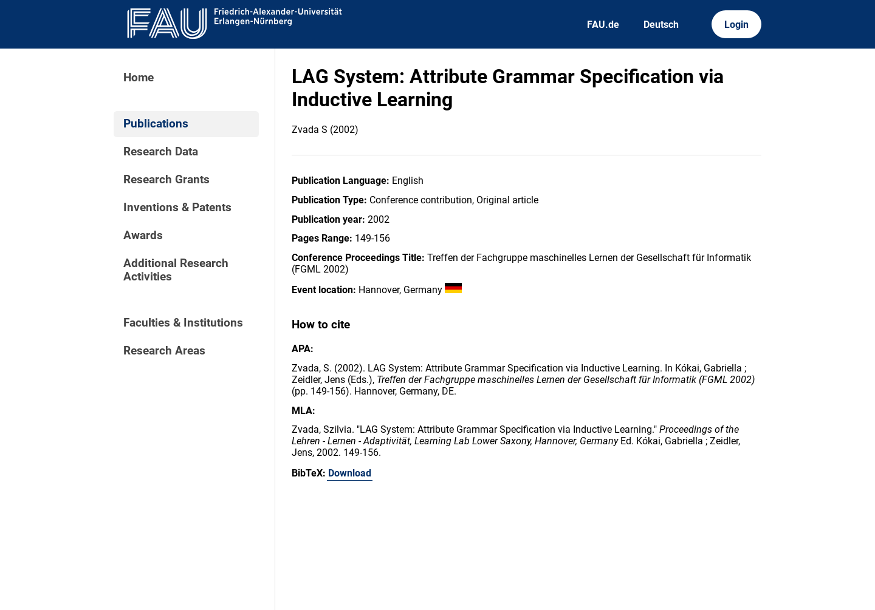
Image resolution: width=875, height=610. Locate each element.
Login (736, 24)
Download (349, 473)
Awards (143, 235)
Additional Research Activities (175, 270)
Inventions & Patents (177, 207)
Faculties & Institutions (183, 323)
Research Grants (166, 179)
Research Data (160, 151)
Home (138, 77)
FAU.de (603, 24)
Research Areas (164, 351)
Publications (155, 123)
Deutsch (661, 24)
